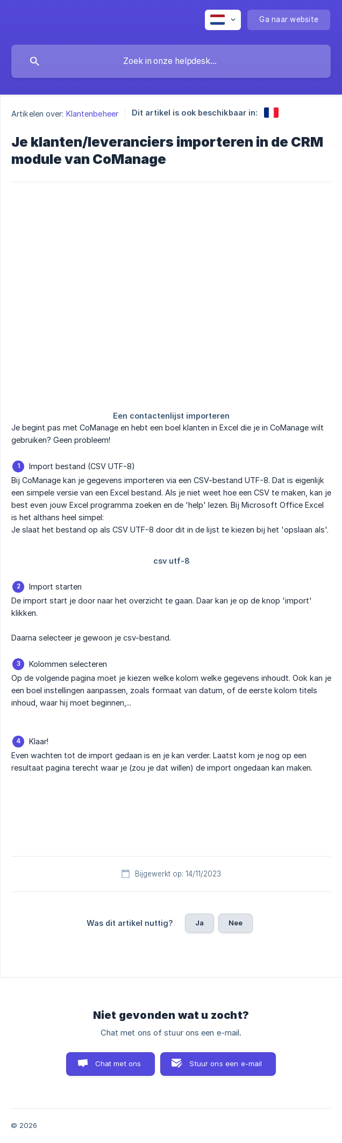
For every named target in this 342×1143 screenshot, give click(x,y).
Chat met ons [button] (118, 1063)
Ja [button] (199, 922)
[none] (223, 20)
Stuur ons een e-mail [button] (225, 1063)
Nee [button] (236, 922)
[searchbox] (171, 61)
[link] (271, 112)
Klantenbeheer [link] (92, 113)
